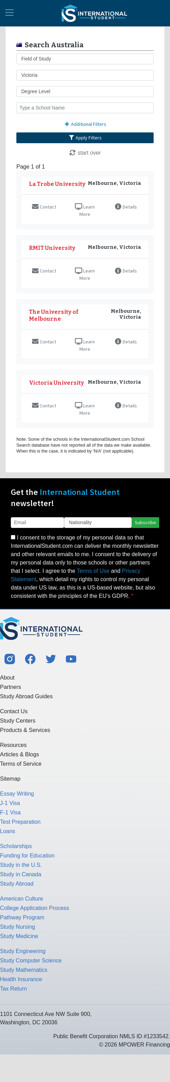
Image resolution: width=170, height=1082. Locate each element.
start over (85, 153)
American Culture (21, 899)
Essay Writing (17, 794)
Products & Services (25, 730)
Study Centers (17, 721)
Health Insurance (21, 979)
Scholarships (16, 846)
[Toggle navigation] (9, 13)
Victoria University (56, 383)
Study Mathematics (23, 970)
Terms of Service (20, 764)
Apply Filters (85, 138)
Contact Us (14, 711)
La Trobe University (57, 184)
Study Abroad (16, 884)
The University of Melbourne (53, 315)
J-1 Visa (10, 803)
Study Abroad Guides (26, 696)
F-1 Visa (10, 812)
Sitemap (10, 779)
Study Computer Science (31, 960)
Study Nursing (17, 927)
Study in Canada (20, 874)
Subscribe (145, 522)
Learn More (85, 210)
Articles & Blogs (19, 754)
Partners (10, 687)
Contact (44, 207)
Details (126, 207)
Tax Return (13, 989)
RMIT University (52, 248)
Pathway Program (22, 917)
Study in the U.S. (21, 865)
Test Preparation (20, 822)
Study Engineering (23, 951)
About (7, 678)
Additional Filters (85, 124)
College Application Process (34, 908)
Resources (13, 745)
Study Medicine (19, 936)
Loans (7, 831)
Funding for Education (27, 856)
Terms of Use (93, 571)
